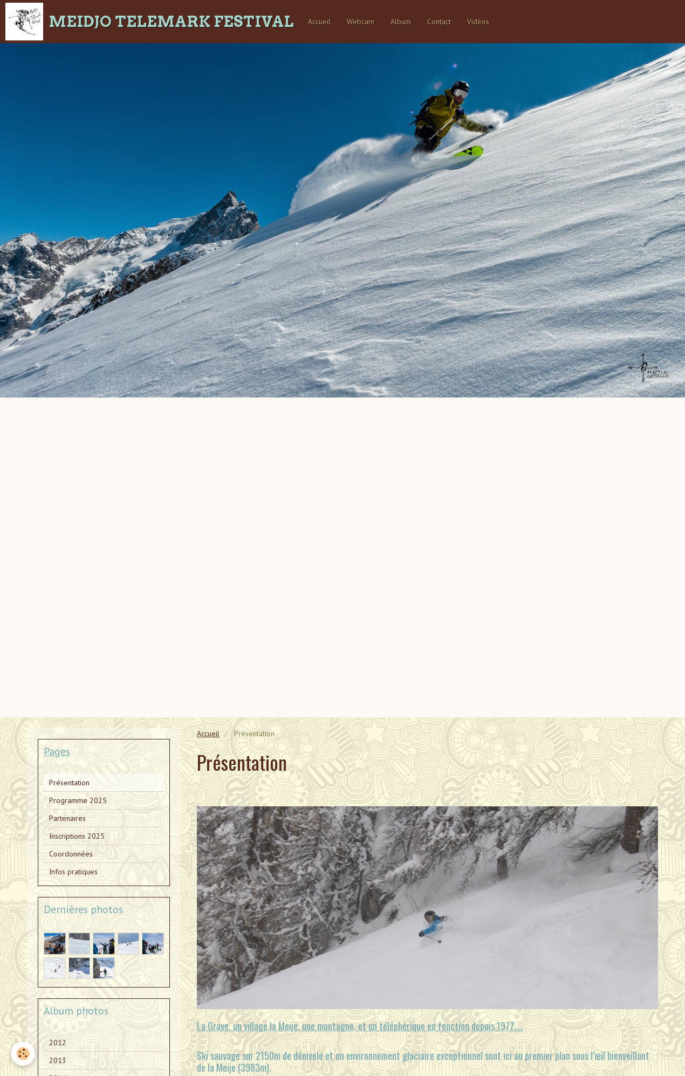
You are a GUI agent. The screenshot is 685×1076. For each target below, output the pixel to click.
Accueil (319, 21)
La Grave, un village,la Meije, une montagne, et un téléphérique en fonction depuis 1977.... (360, 1026)
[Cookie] (23, 1053)
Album (401, 21)
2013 (57, 1060)
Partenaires (67, 818)
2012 (57, 1042)
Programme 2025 (78, 800)
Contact (439, 21)
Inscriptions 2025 (77, 836)
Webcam (360, 21)
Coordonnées (71, 854)
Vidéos (478, 21)
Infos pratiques (73, 871)
